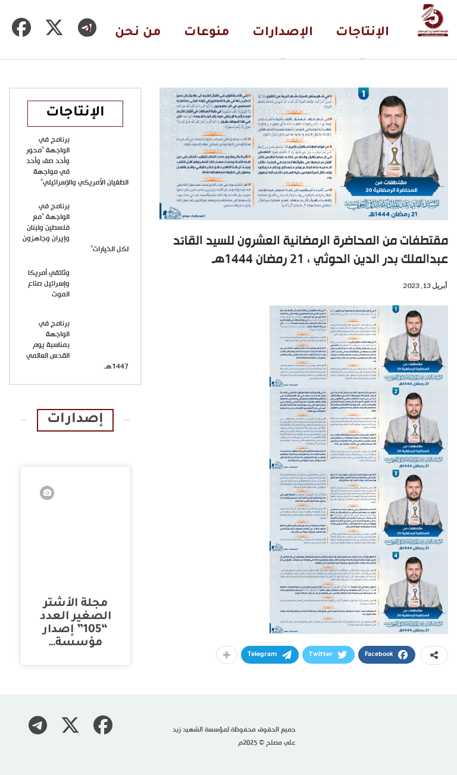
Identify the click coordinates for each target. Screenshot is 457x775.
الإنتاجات (362, 33)
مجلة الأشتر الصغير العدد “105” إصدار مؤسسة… (75, 623)
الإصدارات (282, 33)
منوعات (207, 33)
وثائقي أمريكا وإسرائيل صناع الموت (49, 284)
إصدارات (75, 419)
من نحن (138, 33)
